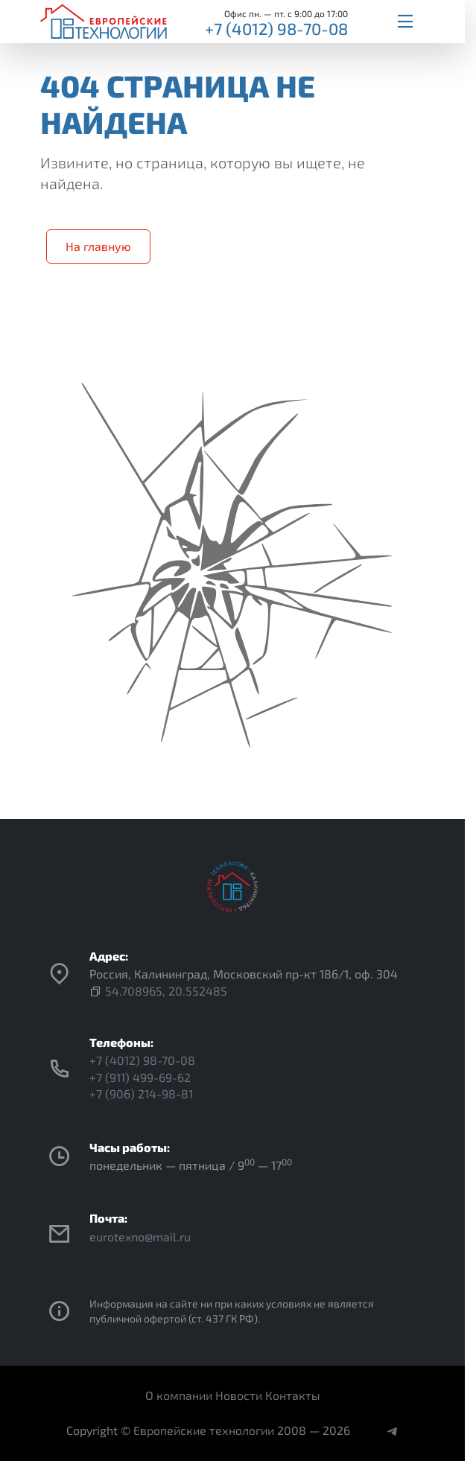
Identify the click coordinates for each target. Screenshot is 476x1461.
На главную (98, 246)
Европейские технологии (203, 1430)
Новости (238, 1395)
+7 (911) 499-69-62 (140, 1077)
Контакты (292, 1395)
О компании (178, 1395)
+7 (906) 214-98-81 (141, 1093)
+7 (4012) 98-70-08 (276, 28)
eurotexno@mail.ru (140, 1236)
